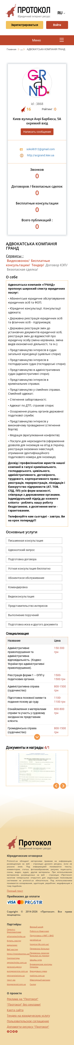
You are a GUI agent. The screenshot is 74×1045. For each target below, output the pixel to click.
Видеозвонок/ (18, 261)
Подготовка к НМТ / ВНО (42, 935)
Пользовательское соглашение (28, 1021)
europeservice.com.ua (17, 971)
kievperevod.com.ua (16, 984)
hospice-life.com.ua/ (39, 944)
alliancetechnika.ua (16, 936)
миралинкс (12, 945)
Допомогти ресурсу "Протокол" (28, 1027)
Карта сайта (15, 1010)
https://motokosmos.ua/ (18, 953)
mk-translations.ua (16, 975)
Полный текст (15, 890)
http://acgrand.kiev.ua (40, 155)
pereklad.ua (35, 940)
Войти (57, 25)
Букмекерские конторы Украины (41, 965)
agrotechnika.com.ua (17, 962)
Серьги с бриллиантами (14, 930)
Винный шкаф (36, 927)
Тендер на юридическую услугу (28, 1015)
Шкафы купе (36, 960)
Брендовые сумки (38, 971)
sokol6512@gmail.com (40, 149)
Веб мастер (12, 949)
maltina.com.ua (37, 975)
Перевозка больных (39, 948)
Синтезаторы (13, 958)
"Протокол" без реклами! (24, 1004)
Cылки (33, 984)
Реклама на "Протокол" (22, 999)
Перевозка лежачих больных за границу (39, 954)
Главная (12, 49)
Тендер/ (38, 265)
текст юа (11, 980)
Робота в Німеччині (39, 931)
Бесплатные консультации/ (28, 263)
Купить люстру (14, 940)
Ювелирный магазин (40, 980)
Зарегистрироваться (24, 25)
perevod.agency (14, 967)
